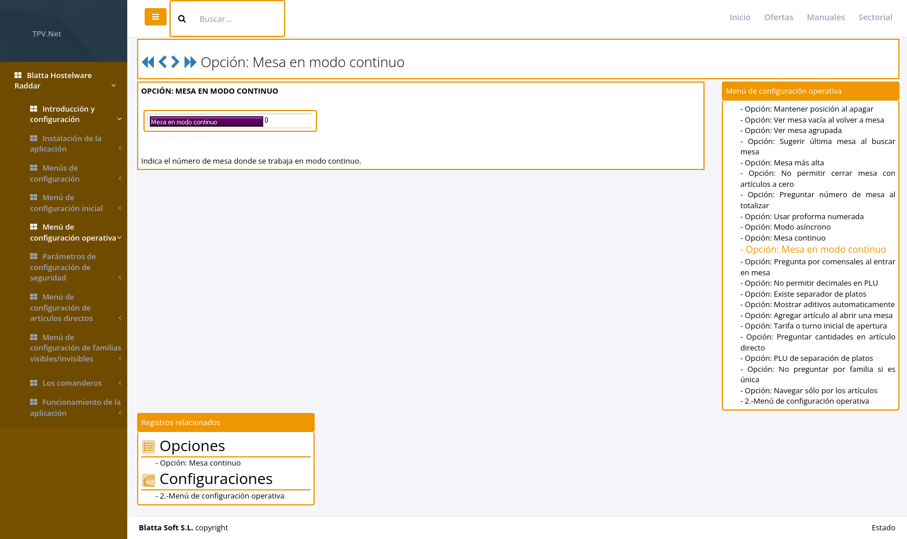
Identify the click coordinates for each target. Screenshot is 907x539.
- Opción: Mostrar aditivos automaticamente (817, 304)
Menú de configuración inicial (75, 202)
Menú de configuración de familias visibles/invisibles (75, 348)
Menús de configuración (75, 173)
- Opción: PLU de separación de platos (806, 358)
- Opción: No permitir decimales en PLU (809, 283)
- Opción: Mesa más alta (782, 162)
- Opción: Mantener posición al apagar (806, 109)
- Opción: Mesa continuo (782, 237)
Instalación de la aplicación (75, 143)
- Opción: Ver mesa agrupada (791, 130)
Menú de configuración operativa (75, 232)
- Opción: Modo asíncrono (785, 226)
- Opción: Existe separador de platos (803, 294)
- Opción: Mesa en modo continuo (813, 249)
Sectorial (875, 17)
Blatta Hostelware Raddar (65, 80)
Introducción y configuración (75, 114)
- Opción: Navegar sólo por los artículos (808, 390)
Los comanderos (75, 383)
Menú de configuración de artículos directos (75, 307)
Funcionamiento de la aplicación (75, 407)
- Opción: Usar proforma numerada (802, 216)
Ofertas (779, 17)
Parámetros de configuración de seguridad (75, 267)
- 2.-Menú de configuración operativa (804, 401)
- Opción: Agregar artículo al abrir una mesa (816, 315)
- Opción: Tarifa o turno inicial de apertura (813, 325)
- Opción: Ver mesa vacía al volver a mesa (812, 120)
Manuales (826, 17)
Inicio (739, 17)
